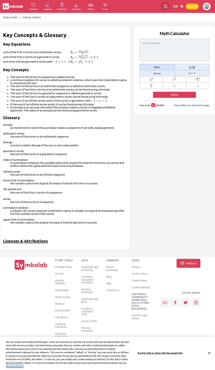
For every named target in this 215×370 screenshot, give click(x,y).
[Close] (209, 354)
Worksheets (62, 290)
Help (108, 283)
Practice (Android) (87, 290)
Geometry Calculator (61, 335)
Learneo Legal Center (140, 317)
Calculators (61, 317)
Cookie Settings (141, 287)
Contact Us (112, 290)
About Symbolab (112, 268)
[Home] (31, 269)
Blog (108, 276)
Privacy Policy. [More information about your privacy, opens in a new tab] (15, 367)
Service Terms (140, 273)
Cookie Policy (139, 280)
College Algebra (32, 17)
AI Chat (59, 273)
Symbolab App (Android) (89, 268)
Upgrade (192, 6)
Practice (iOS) (89, 321)
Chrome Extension (87, 329)
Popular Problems (60, 282)
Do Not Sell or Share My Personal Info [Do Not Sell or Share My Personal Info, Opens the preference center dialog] (160, 354)
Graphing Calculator (61, 325)
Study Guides (10, 17)
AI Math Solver (63, 267)
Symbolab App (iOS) (89, 300)
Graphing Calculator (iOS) (87, 311)
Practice (59, 303)
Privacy (136, 267)
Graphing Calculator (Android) (87, 279)
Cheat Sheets (62, 310)
